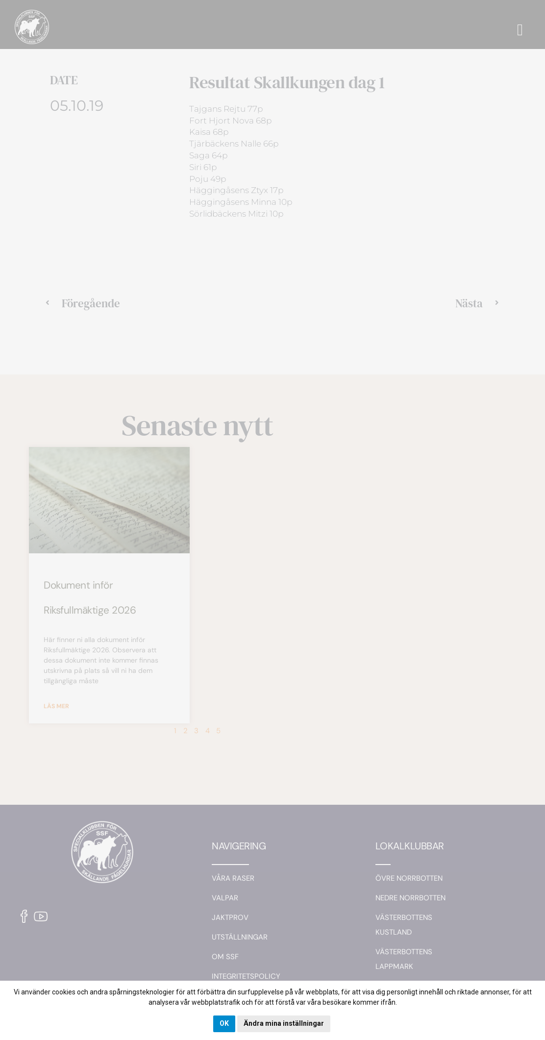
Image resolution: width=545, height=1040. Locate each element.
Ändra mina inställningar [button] (284, 1023)
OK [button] (224, 1023)
